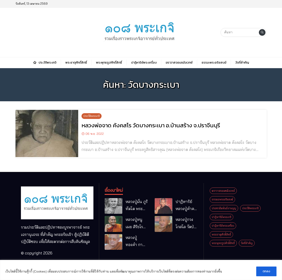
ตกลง (266, 271)
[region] (141, 270)
